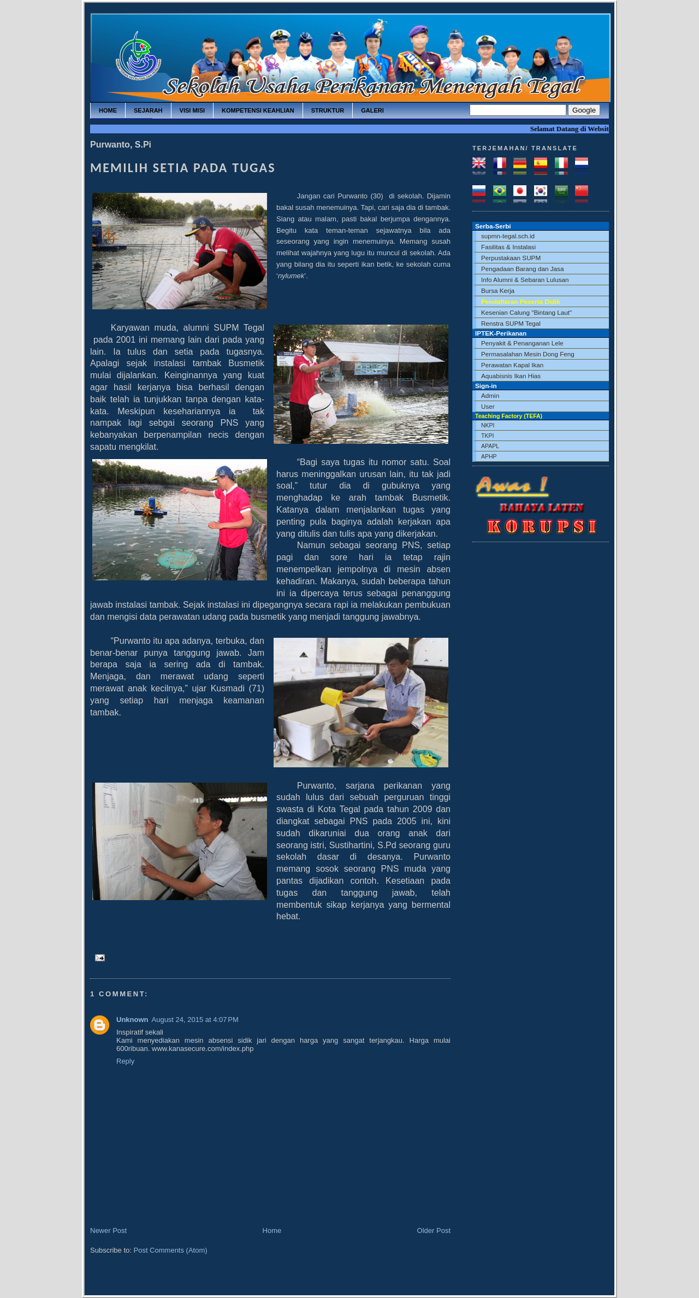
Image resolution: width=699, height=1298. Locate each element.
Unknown (132, 1019)
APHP (489, 456)
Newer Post (108, 1230)
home (108, 110)
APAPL (490, 446)
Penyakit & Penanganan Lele (522, 342)
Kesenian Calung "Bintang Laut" (526, 312)
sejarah (148, 110)
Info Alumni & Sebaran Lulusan (525, 279)
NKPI (488, 425)
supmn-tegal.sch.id (508, 235)
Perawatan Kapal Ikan (512, 364)
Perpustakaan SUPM (511, 257)
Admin (490, 395)
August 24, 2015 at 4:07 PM (195, 1019)
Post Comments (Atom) (171, 1250)
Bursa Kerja (497, 290)
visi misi (192, 110)
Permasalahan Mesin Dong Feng (527, 353)
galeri (372, 110)
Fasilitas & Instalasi (508, 246)
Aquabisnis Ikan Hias (511, 375)
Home (272, 1230)
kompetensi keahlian (258, 110)
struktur (328, 110)
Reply (125, 1061)
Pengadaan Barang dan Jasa (522, 268)
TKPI (487, 435)
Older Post (434, 1230)
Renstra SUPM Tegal (511, 323)
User (488, 406)
